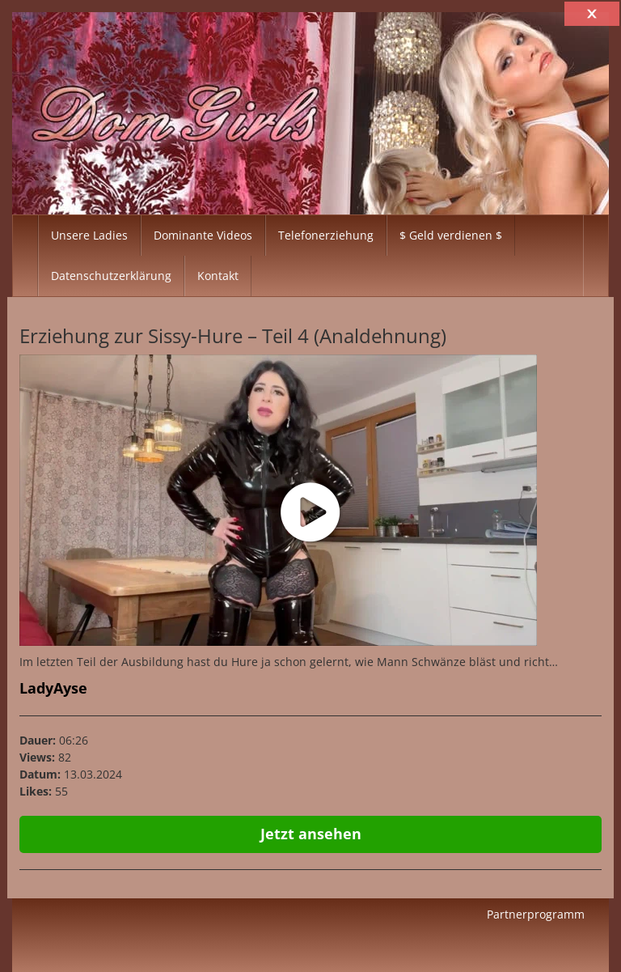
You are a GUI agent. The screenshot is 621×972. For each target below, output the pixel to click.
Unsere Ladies (89, 235)
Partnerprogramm (536, 914)
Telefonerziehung (326, 235)
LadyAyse (53, 688)
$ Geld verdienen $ (450, 235)
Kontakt (218, 275)
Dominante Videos (203, 235)
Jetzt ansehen (310, 833)
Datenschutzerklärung (111, 275)
